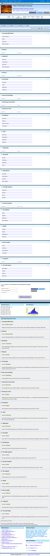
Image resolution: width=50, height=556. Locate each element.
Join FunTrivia (11, 3)
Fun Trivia (4, 1)
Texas (3, 39)
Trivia (15, 1)
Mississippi (4, 268)
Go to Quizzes (34, 545)
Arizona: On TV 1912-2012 (7, 540)
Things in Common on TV (39, 530)
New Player (42, 1)
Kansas (3, 157)
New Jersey (4, 137)
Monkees (39, 533)
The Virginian (41, 536)
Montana (4, 236)
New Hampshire (5, 66)
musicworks (9, 17)
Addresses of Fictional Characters (9, 537)
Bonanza (34, 535)
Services (19, 1)
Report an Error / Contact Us (34, 554)
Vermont (4, 59)
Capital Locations (5, 542)
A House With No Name (7, 534)
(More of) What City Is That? (8, 531)
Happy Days (44, 533)
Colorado (4, 82)
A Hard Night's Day (6, 533)
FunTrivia (31, 550)
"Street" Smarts (5, 530)
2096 (42, 17)
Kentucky (4, 41)
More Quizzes (32, 548)
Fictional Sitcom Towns (7, 548)
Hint (48, 33)
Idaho (3, 213)
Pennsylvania (5, 250)
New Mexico (5, 176)
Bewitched (35, 533)
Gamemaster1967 (21, 523)
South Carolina (5, 36)
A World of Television (6, 536)
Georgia (4, 178)
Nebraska (4, 162)
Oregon (4, 229)
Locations (40, 531)
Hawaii (3, 271)
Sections (10, 1)
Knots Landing (29, 535)
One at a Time (34, 28)
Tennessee (4, 126)
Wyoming (4, 190)
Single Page (40, 28)
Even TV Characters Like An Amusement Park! (12, 543)
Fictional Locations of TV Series (9, 546)
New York (4, 64)
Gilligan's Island (29, 533)
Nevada (4, 197)
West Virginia (5, 181)
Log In (48, 1)
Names (36, 531)
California (4, 89)
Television (28, 530)
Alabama (4, 142)
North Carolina (5, 44)
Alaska (3, 231)
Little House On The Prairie (40, 532)
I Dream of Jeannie (40, 535)
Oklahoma (4, 87)
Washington (5, 234)
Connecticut (5, 61)
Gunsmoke (28, 536)
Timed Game (46, 28)
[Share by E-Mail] (46, 12)
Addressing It (5, 539)
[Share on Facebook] (33, 12)
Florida (3, 273)
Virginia (4, 121)
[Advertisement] (25, 21)
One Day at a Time (34, 536)
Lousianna (4, 253)
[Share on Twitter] (40, 12)
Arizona (4, 192)
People (31, 530)
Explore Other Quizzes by (35, 542)
